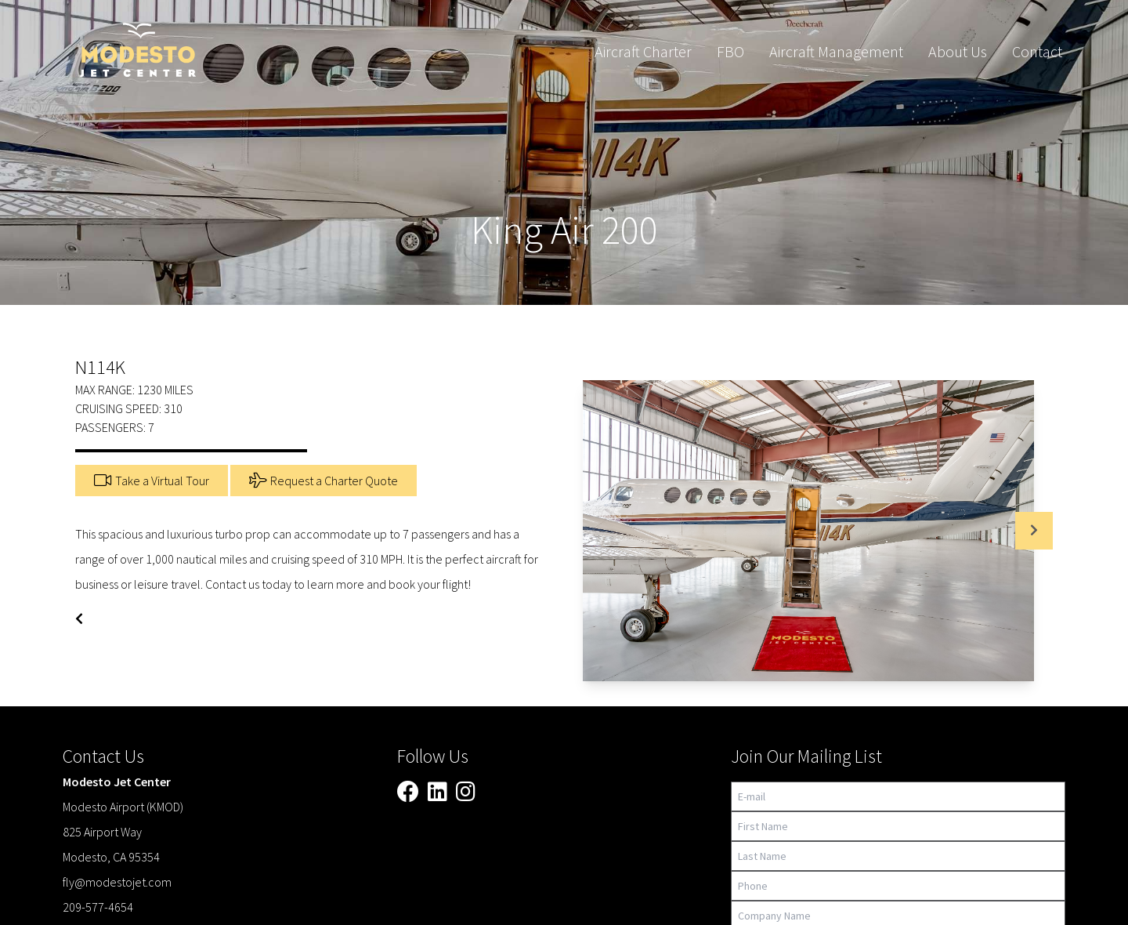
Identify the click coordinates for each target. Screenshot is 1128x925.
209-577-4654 (98, 907)
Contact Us (103, 756)
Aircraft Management (836, 51)
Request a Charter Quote (323, 480)
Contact (1037, 51)
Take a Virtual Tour (151, 480)
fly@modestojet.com (117, 882)
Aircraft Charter (643, 51)
